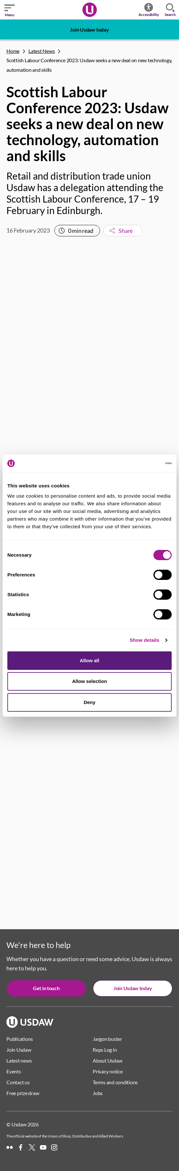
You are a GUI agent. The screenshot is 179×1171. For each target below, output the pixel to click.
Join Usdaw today (89, 29)
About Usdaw (107, 1060)
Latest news (19, 1060)
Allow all (89, 660)
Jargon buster (107, 1038)
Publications (19, 1038)
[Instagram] (54, 1147)
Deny (90, 702)
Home (12, 51)
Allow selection (89, 681)
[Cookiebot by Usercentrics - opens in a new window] (144, 463)
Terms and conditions (115, 1082)
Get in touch (46, 988)
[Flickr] (9, 1147)
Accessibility (148, 10)
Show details (145, 640)
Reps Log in (105, 1049)
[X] (32, 1147)
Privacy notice (108, 1071)
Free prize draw (22, 1093)
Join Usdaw (18, 1049)
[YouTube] (43, 1147)
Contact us (18, 1082)
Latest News (41, 51)
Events (13, 1071)
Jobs (98, 1093)
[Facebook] (21, 1147)
